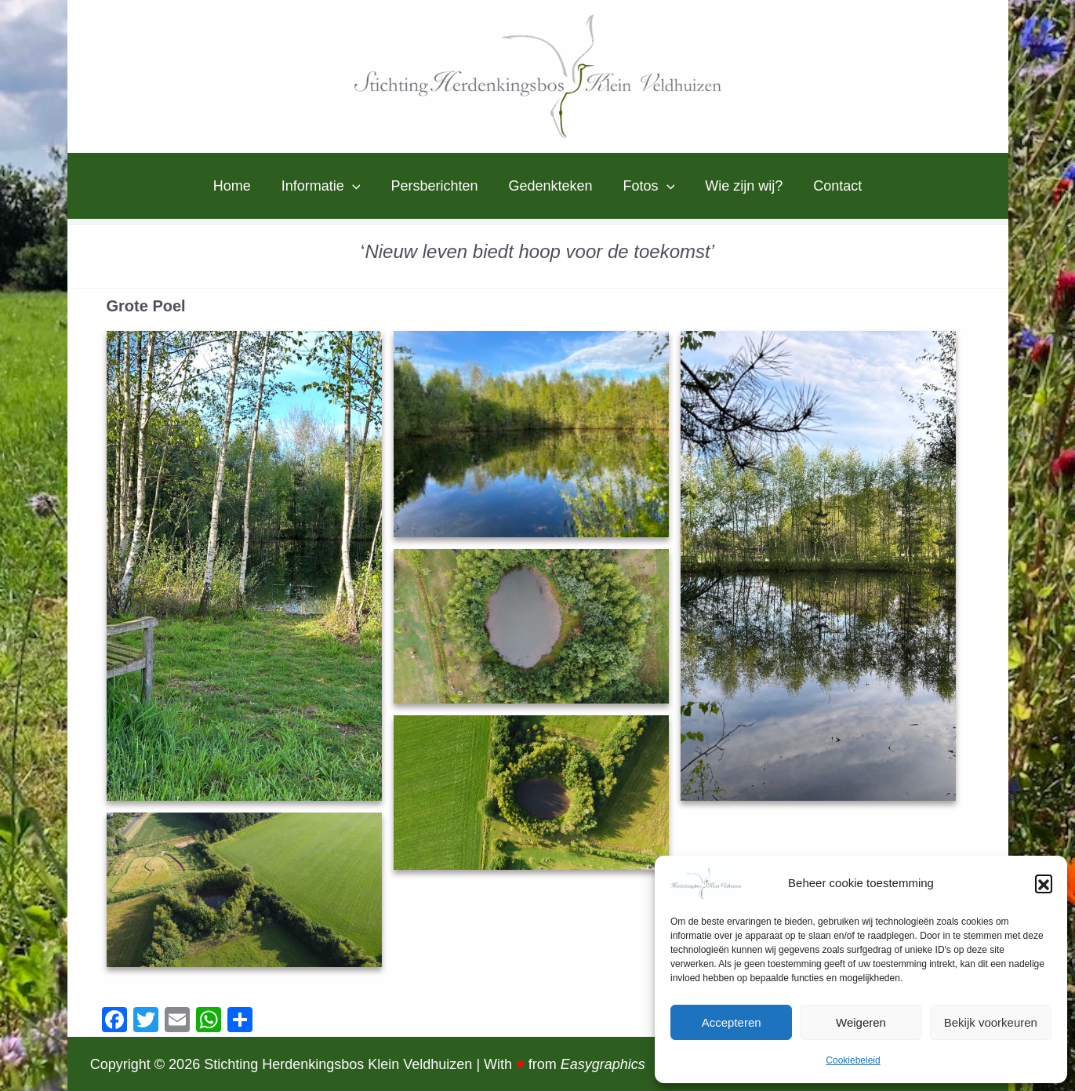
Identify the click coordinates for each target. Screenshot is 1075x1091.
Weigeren (861, 1022)
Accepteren (731, 1022)
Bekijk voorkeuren (990, 1022)
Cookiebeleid (853, 1060)
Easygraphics (603, 1064)
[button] (1043, 883)
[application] (357, 186)
